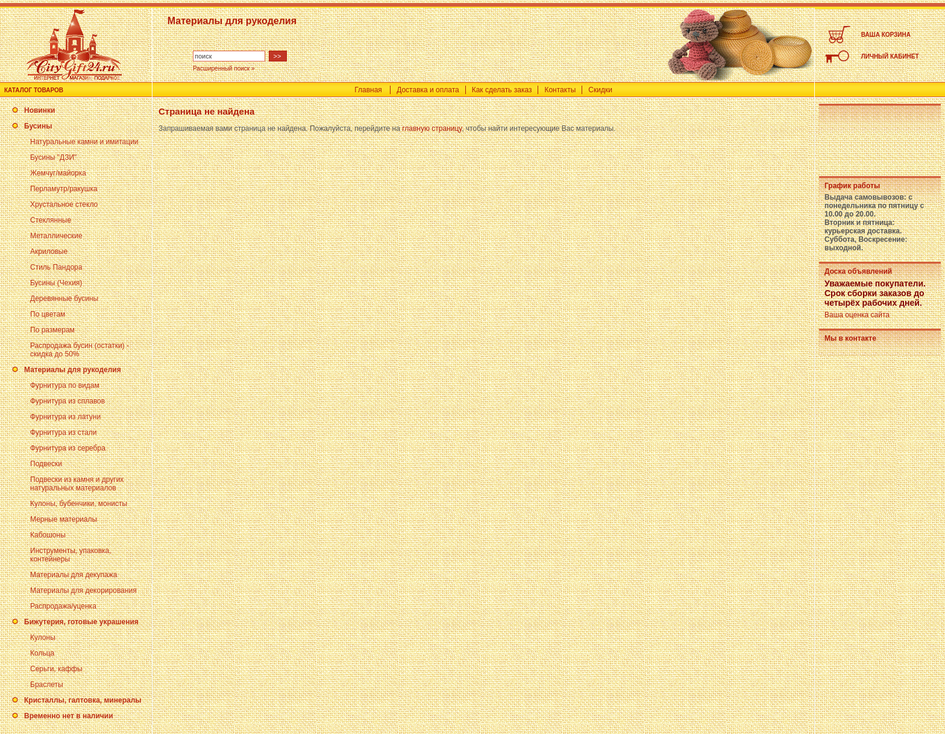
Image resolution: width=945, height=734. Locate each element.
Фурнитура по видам (64, 385)
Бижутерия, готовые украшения (81, 622)
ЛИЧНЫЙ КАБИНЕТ (890, 56)
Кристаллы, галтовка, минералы (83, 700)
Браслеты (46, 684)
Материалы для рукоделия (72, 369)
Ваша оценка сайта (857, 315)
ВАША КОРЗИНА (886, 34)
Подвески (46, 464)
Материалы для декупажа (73, 575)
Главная (368, 90)
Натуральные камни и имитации (84, 142)
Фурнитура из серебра (67, 448)
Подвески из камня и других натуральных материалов (77, 483)
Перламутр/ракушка (64, 189)
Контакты (560, 90)
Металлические (56, 236)
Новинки (39, 110)
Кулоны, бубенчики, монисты (78, 503)
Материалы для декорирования (83, 590)
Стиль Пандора (56, 267)
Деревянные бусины (64, 298)
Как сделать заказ (502, 90)
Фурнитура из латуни (65, 417)
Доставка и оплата (428, 90)
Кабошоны (48, 535)
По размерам (52, 330)
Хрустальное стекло (64, 204)
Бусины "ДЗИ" (53, 157)
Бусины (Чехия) (56, 283)
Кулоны (42, 637)
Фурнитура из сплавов (67, 401)
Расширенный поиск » (224, 68)
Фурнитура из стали (63, 432)
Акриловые (49, 251)
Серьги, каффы (56, 669)
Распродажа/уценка (63, 606)
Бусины (38, 126)
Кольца (42, 653)
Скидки (600, 90)
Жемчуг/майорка (58, 173)
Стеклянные (50, 220)
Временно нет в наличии (68, 716)
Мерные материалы (63, 519)
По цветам (47, 314)
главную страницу (432, 128)
